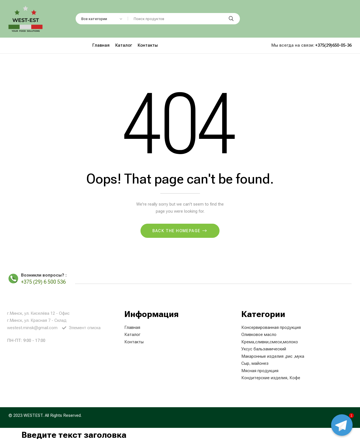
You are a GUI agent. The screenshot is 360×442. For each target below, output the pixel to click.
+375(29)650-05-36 (333, 45)
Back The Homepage (177, 230)
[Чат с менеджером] (342, 425)
